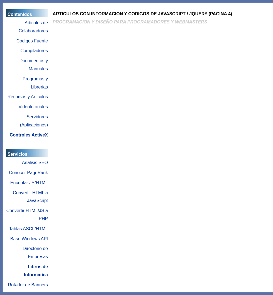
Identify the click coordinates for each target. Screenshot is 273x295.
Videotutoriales (33, 106)
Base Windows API (29, 238)
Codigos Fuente (32, 41)
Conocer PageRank (28, 172)
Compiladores (34, 50)
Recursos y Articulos (28, 96)
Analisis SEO (35, 162)
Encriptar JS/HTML (29, 182)
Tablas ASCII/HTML (28, 228)
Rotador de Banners (28, 284)
